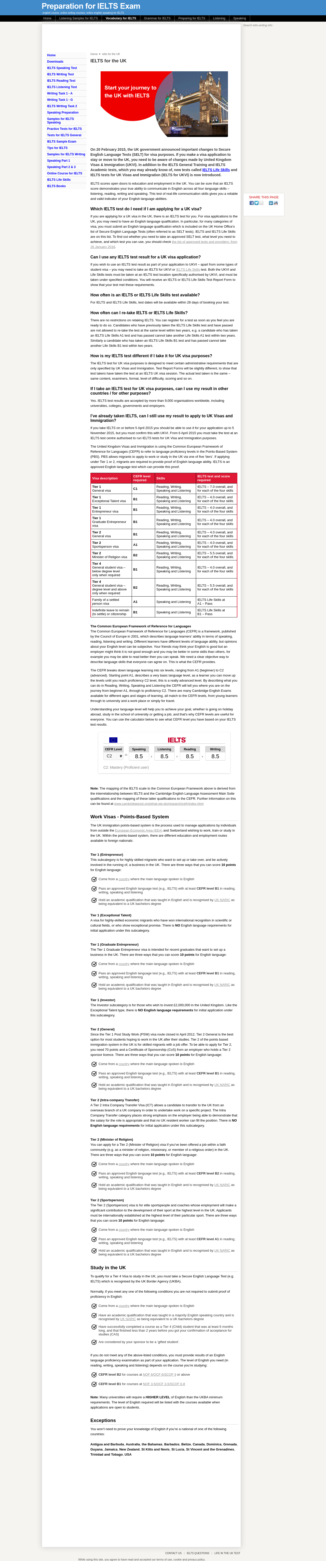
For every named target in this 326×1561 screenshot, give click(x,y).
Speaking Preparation (62, 112)
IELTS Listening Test (62, 87)
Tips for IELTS (57, 148)
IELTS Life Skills (59, 180)
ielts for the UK (111, 54)
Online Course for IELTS (64, 173)
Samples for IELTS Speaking (60, 120)
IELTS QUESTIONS (198, 1553)
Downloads (55, 61)
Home (47, 18)
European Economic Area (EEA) (138, 830)
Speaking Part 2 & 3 (61, 167)
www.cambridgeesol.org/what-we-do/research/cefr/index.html (158, 804)
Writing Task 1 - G (60, 100)
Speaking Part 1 (58, 160)
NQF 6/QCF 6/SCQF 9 (159, 1374)
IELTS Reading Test (61, 80)
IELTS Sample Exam (61, 141)
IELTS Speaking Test (62, 68)
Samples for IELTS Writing (66, 154)
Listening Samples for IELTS (78, 18)
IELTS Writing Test (60, 74)
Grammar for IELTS (157, 18)
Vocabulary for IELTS (121, 18)
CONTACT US (173, 1553)
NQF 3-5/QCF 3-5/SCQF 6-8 (164, 1384)
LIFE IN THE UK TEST (227, 1553)
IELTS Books (56, 186)
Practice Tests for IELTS (64, 129)
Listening (219, 18)
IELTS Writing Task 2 (62, 106)
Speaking (239, 18)
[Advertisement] (164, 1500)
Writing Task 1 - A (60, 93)
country (124, 879)
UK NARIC (222, 900)
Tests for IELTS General (64, 135)
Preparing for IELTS (192, 18)
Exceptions (103, 1420)
